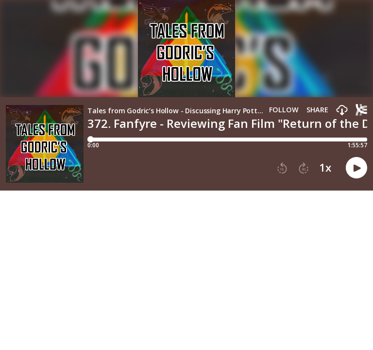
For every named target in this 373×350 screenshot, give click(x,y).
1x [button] (325, 167)
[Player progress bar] (227, 139)
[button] (342, 110)
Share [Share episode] (317, 109)
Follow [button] (284, 109)
